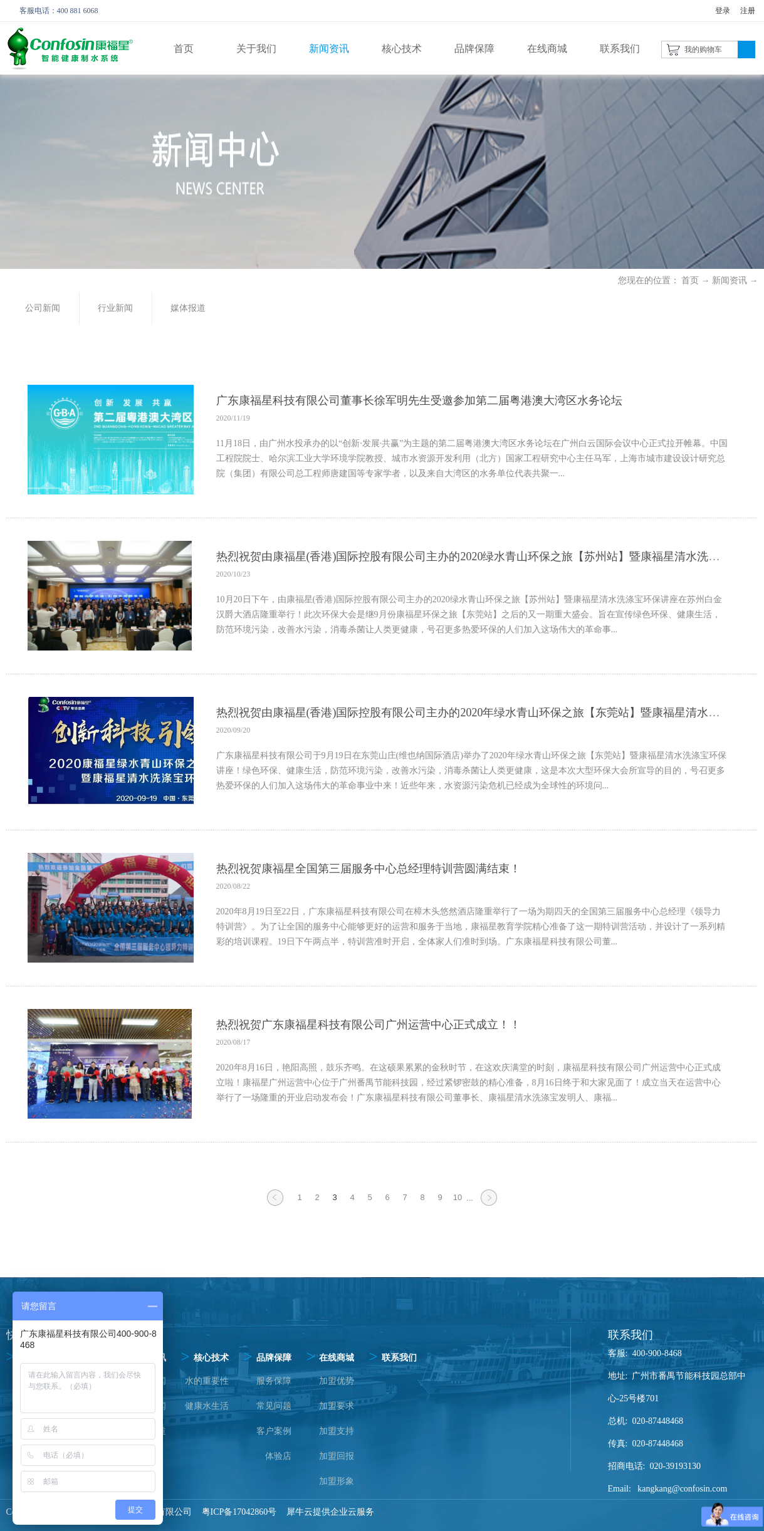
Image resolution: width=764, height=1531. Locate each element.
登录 (722, 10)
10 (457, 1197)
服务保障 (273, 1381)
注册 (747, 10)
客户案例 (273, 1431)
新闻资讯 (729, 280)
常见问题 (273, 1406)
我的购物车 (703, 49)
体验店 (278, 1456)
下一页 (489, 1205)
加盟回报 (336, 1456)
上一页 (275, 1205)
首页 (184, 48)
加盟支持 (336, 1431)
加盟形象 (336, 1481)
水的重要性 (207, 1381)
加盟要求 (336, 1406)
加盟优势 (336, 1381)
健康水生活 (207, 1406)
